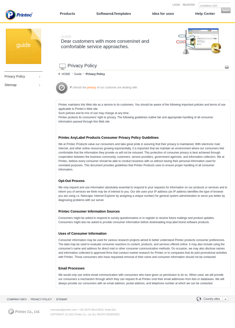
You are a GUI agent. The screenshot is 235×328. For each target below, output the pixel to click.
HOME (66, 74)
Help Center (205, 14)
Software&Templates (113, 14)
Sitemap (10, 85)
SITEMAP (61, 299)
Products (67, 14)
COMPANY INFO (17, 299)
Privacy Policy (14, 76)
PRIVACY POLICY (41, 299)
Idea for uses (163, 14)
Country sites (211, 298)
